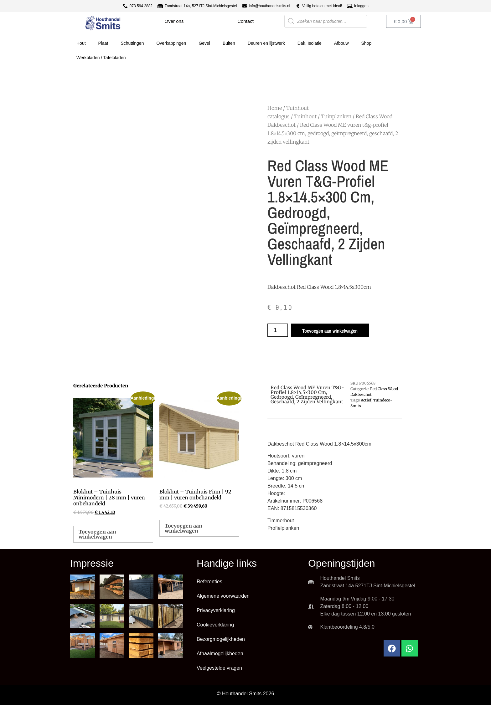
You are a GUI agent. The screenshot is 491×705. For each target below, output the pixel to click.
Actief (366, 400)
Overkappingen (171, 43)
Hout (81, 43)
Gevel (204, 43)
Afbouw (341, 43)
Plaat (103, 43)
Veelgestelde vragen (219, 668)
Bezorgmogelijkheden (221, 639)
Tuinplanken (336, 116)
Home (274, 108)
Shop (366, 43)
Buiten (229, 43)
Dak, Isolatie (309, 43)
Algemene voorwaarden (223, 596)
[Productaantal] (277, 330)
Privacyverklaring (216, 610)
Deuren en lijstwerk (266, 43)
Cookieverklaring (215, 624)
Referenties (209, 581)
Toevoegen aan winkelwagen (330, 330)
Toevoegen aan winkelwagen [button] (97, 534)
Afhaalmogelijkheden (220, 653)
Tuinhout (305, 116)
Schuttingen (132, 43)
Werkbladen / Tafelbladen (101, 57)
